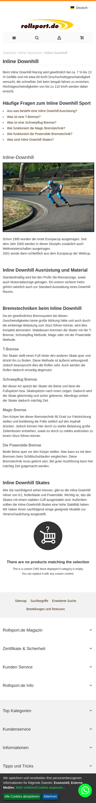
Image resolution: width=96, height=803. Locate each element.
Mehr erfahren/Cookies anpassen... (41, 787)
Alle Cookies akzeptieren (22, 796)
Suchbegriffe (39, 601)
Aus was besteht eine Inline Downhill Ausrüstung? (42, 111)
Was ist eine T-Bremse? (24, 117)
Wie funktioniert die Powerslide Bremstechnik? (39, 134)
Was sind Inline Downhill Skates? (30, 139)
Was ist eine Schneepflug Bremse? (31, 122)
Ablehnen (50, 796)
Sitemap (21, 601)
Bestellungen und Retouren (45, 609)
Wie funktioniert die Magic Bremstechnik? (36, 128)
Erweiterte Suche (64, 601)
